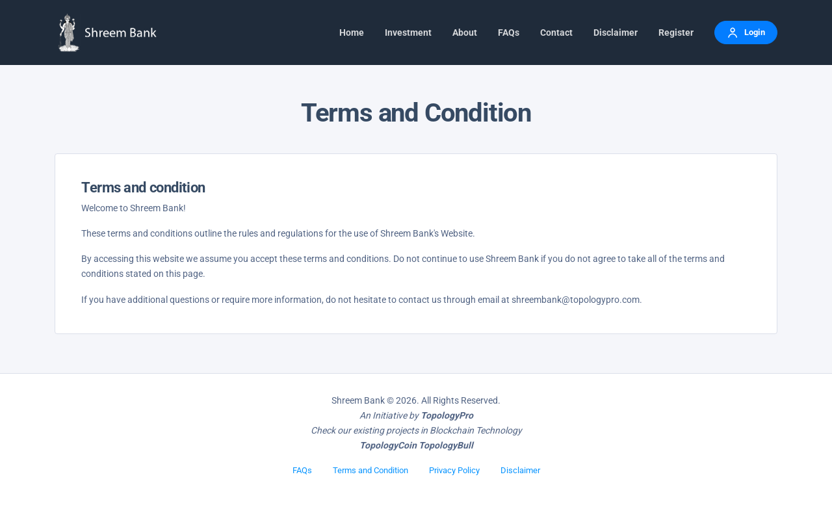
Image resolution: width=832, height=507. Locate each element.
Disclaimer (520, 470)
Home (351, 32)
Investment (408, 32)
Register (676, 32)
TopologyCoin (388, 445)
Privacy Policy (454, 470)
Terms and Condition (370, 470)
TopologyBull (446, 445)
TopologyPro (447, 415)
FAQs (302, 470)
